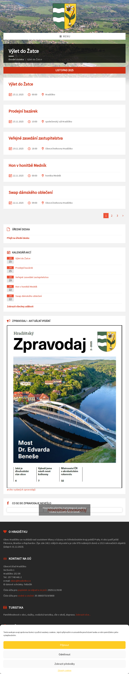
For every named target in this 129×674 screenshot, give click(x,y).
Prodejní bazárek (23, 111)
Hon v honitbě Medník (27, 165)
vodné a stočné (26, 595)
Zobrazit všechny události (20, 306)
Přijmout (64, 645)
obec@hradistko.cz (21, 580)
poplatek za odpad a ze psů (32, 590)
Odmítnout (64, 654)
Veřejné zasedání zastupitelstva (36, 138)
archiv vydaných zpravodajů (21, 489)
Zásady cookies (64, 670)
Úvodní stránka (16, 59)
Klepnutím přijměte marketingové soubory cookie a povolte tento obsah (64, 509)
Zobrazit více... (83, 614)
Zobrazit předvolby (64, 663)
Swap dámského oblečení (31, 192)
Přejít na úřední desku (18, 238)
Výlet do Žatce (21, 84)
